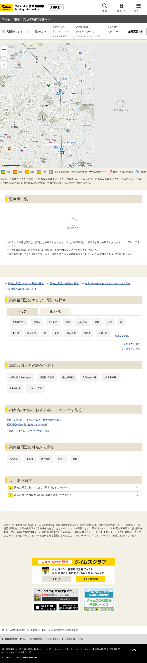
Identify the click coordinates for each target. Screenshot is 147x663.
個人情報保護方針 (10, 649)
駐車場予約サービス (74, 639)
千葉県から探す (132, 349)
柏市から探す (133, 343)
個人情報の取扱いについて (36, 649)
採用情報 (113, 649)
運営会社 (99, 649)
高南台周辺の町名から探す (22, 288)
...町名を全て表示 (121, 336)
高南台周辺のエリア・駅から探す (26, 283)
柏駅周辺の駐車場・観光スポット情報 (27, 424)
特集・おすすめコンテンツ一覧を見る (29, 430)
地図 (15, 31)
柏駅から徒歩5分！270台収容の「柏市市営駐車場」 (34, 420)
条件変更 (135, 32)
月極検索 (55, 7)
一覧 (39, 31)
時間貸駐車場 (36, 639)
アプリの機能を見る (61, 599)
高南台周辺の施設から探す (64, 283)
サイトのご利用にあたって (66, 649)
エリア (22, 311)
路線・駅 (55, 311)
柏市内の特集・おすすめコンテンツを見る (107, 283)
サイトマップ (87, 649)
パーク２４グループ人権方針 (15, 652)
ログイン (56, 579)
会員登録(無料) (90, 579)
